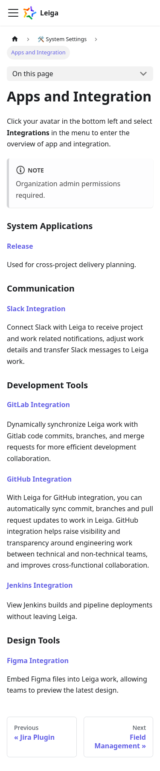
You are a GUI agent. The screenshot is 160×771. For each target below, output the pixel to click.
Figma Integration (38, 660)
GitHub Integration (39, 479)
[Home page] (15, 39)
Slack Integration (36, 308)
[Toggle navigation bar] (13, 12)
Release (20, 246)
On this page (32, 73)
